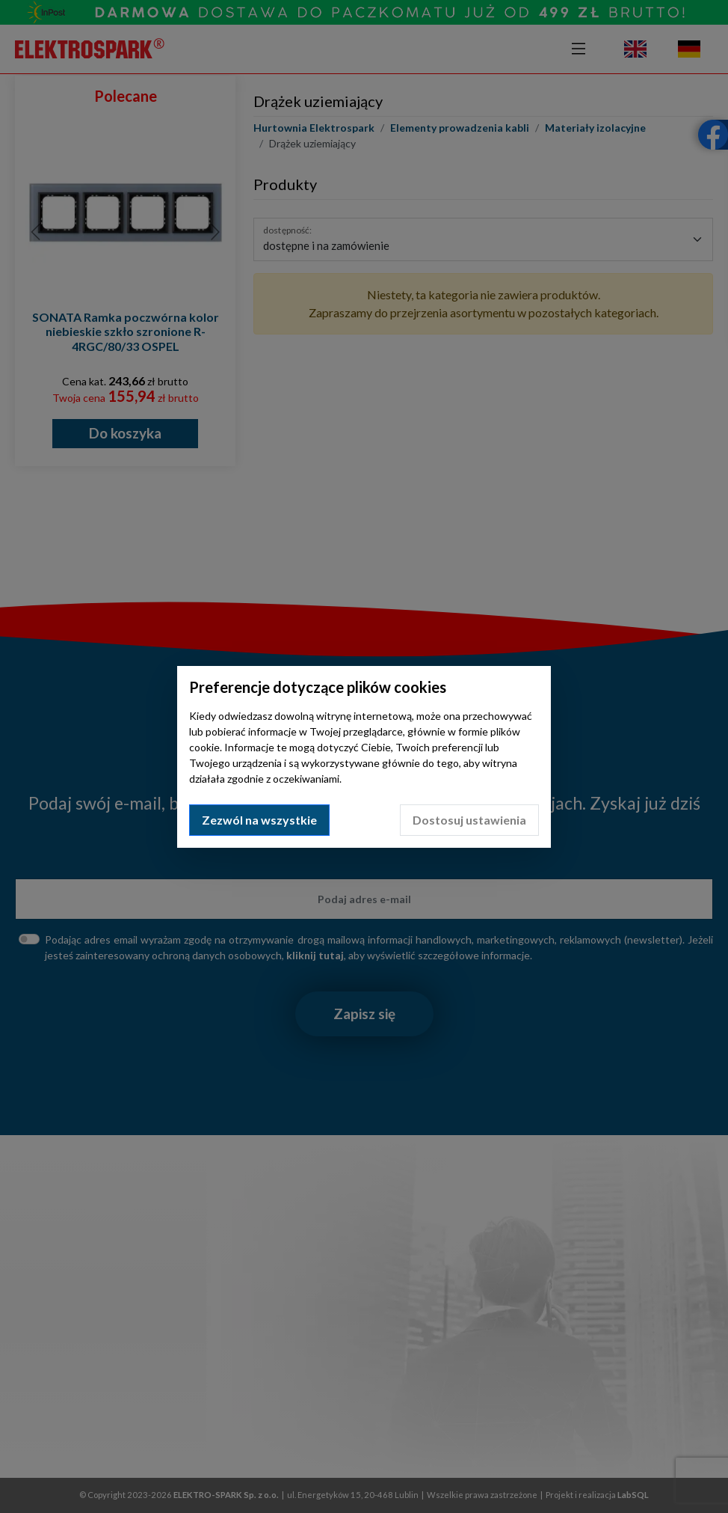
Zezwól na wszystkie (259, 820)
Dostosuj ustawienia (469, 820)
